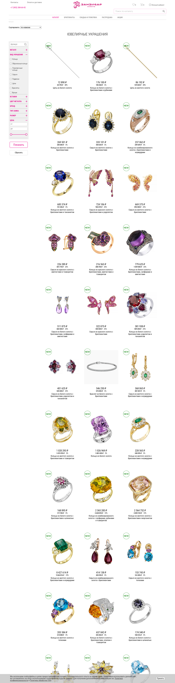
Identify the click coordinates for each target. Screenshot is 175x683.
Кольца (15, 59)
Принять (160, 678)
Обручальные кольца (19, 64)
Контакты (14, 2)
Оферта (142, 636)
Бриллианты (69, 17)
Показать (18, 144)
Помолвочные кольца (17, 69)
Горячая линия (145, 627)
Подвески (15, 79)
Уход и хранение (114, 641)
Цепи (14, 83)
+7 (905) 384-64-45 (18, 7)
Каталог (55, 17)
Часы (87, 645)
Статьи (62, 632)
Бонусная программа (116, 632)
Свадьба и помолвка (88, 17)
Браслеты (15, 88)
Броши (14, 93)
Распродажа (107, 17)
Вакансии (63, 645)
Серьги (14, 75)
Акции (120, 17)
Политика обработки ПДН (40, 680)
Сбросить (19, 152)
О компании (64, 627)
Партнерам (64, 636)
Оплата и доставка (34, 2)
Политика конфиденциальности (151, 632)
